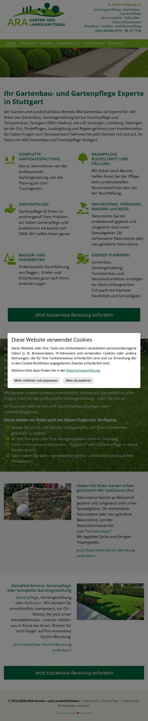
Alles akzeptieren (78, 380)
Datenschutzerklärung (83, 370)
